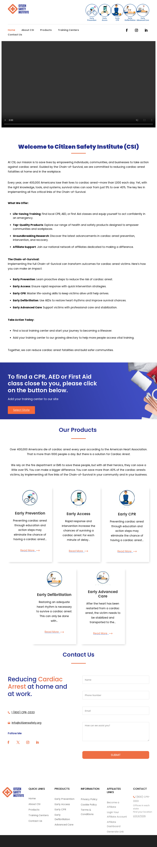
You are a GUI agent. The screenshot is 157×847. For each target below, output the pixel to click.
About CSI (27, 30)
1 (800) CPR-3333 (23, 712)
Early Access (78, 513)
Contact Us (15, 35)
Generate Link (115, 831)
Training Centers (68, 30)
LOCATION (139, 816)
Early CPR (127, 514)
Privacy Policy (89, 799)
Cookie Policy (89, 804)
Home (11, 30)
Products (46, 30)
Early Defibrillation (54, 594)
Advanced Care (64, 824)
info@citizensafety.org (26, 723)
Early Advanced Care (103, 594)
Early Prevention (30, 513)
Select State (21, 410)
